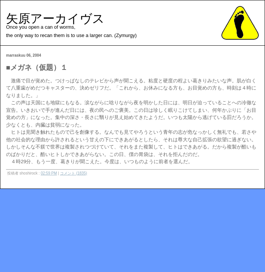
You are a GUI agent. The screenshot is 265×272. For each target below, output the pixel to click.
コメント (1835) (73, 173)
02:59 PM (49, 173)
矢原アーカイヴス (55, 18)
